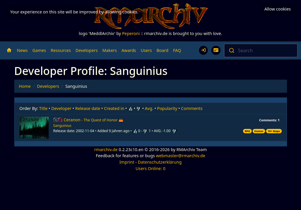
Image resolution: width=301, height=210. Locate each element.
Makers (109, 50)
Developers (86, 50)
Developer (61, 108)
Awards (129, 50)
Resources (61, 50)
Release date (87, 108)
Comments (192, 108)
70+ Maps (274, 131)
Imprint (126, 162)
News (22, 50)
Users (146, 50)
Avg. (149, 108)
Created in (114, 108)
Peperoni (131, 33)
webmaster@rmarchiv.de (180, 155)
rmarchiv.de (105, 149)
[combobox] (261, 50)
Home (25, 86)
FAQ (177, 50)
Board (162, 50)
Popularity (167, 108)
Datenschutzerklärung (160, 162)
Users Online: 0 (150, 168)
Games (39, 50)
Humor (258, 131)
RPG (247, 131)
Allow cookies (277, 9)
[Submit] (231, 50)
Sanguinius (62, 125)
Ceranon (94, 120)
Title (43, 108)
